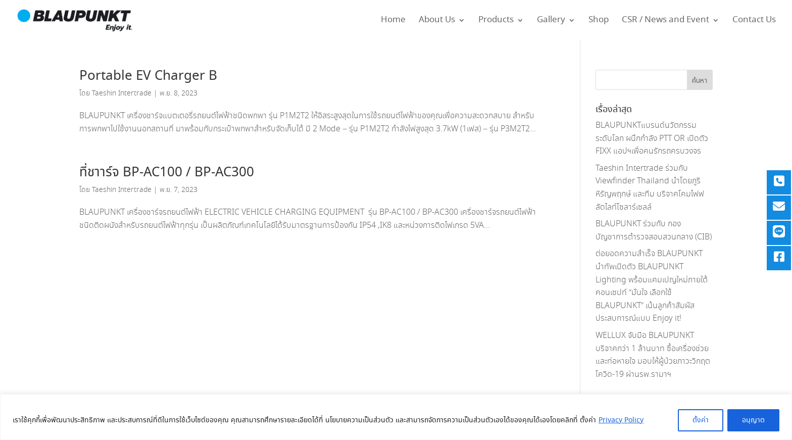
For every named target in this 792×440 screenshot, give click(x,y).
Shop (598, 21)
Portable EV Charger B (148, 76)
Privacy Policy (621, 420)
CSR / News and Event (665, 21)
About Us (437, 21)
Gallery (551, 21)
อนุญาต (753, 420)
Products (496, 21)
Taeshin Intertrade (122, 93)
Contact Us (754, 21)
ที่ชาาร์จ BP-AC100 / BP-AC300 (166, 172)
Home (393, 21)
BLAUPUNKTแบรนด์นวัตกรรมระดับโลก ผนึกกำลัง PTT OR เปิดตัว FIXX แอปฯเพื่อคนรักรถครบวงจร (652, 138)
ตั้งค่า (700, 420)
